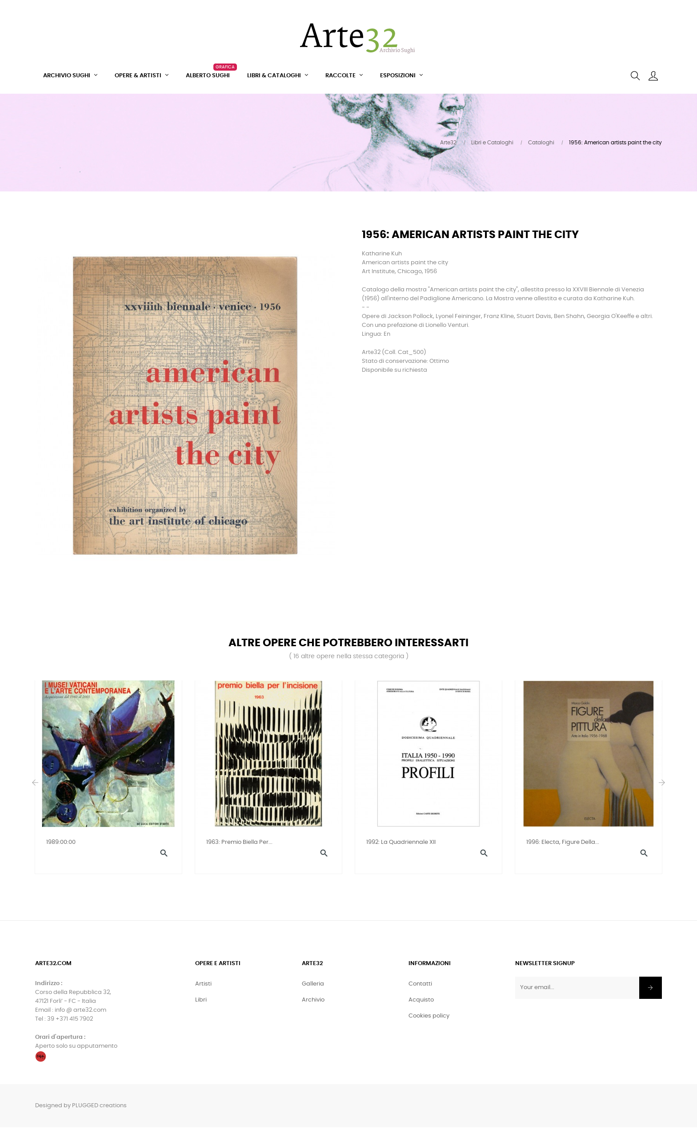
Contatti (420, 986)
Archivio (313, 1002)
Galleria (313, 986)
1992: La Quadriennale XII (401, 842)
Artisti (203, 986)
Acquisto (421, 1002)
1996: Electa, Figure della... (562, 842)
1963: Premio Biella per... (239, 842)
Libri (201, 1002)
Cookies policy (429, 1018)
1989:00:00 (61, 842)
